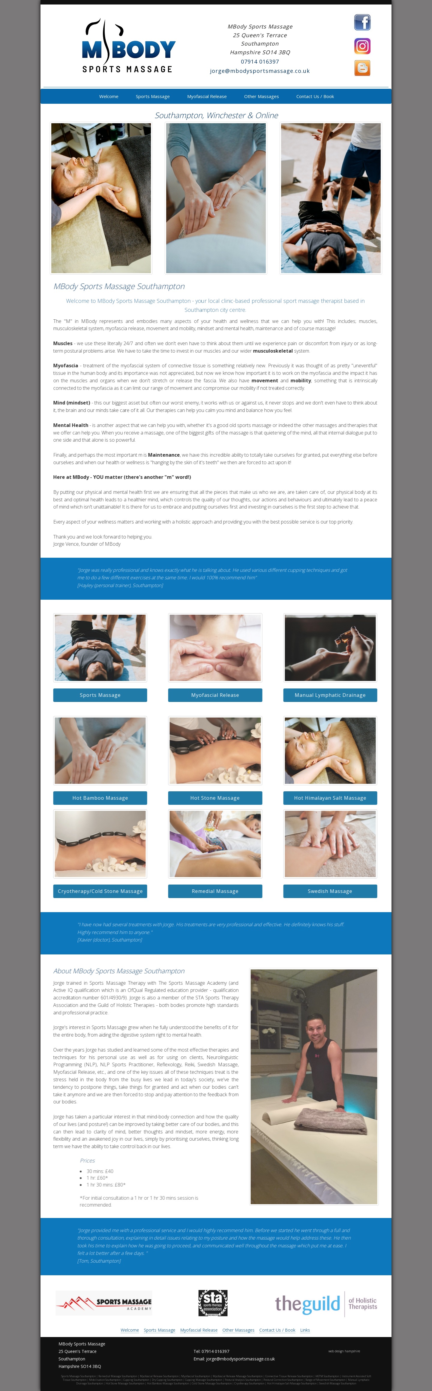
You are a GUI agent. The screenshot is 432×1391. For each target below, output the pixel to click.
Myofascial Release (206, 96)
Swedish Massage (325, 891)
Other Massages (261, 96)
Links (300, 1330)
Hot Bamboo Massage (95, 798)
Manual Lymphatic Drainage (325, 695)
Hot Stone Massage (210, 798)
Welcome (108, 96)
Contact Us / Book (314, 96)
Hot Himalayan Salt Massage (325, 798)
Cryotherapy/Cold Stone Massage (95, 891)
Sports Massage (152, 96)
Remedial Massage (210, 891)
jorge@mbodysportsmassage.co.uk (260, 70)
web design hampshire (344, 1351)
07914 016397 (260, 61)
